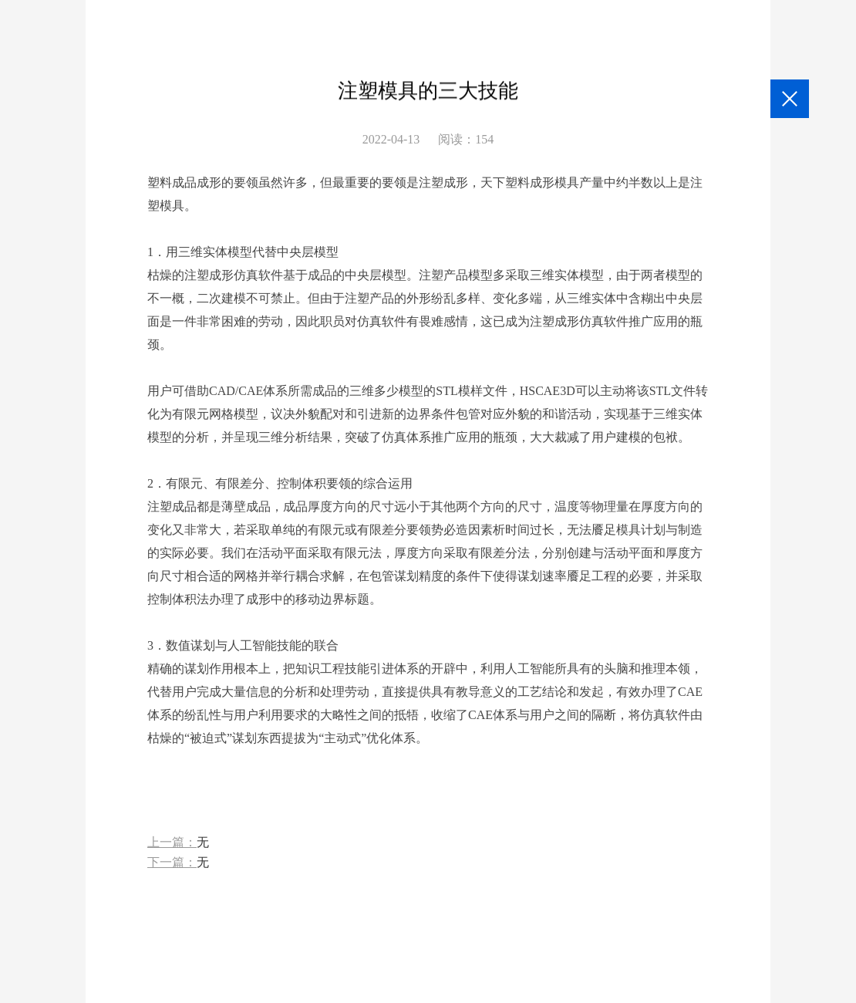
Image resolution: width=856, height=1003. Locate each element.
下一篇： (178, 863)
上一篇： (178, 843)
